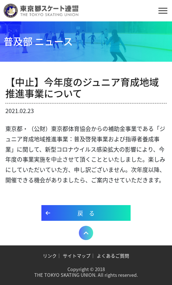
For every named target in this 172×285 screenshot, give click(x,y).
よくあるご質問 (113, 255)
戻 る (86, 213)
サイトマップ (77, 255)
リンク (50, 255)
